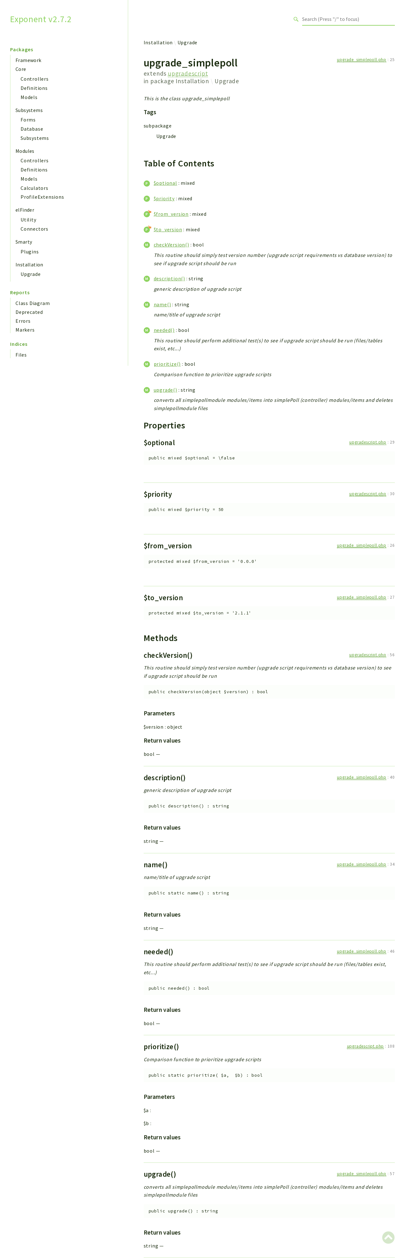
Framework (28, 60)
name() (162, 304)
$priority (164, 198)
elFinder (25, 210)
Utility (28, 219)
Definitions (34, 88)
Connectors (34, 229)
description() (169, 278)
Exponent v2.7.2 (41, 19)
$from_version (171, 214)
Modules (25, 151)
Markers (25, 330)
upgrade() (165, 390)
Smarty (24, 242)
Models (29, 97)
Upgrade (31, 274)
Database (32, 129)
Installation (29, 264)
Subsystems (29, 110)
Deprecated (29, 312)
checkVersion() (171, 244)
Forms (28, 119)
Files (21, 355)
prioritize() (167, 364)
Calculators (34, 188)
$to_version (168, 229)
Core (21, 69)
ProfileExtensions (42, 197)
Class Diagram (33, 303)
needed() (164, 330)
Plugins (30, 251)
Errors (23, 321)
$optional (165, 183)
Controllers (35, 79)
